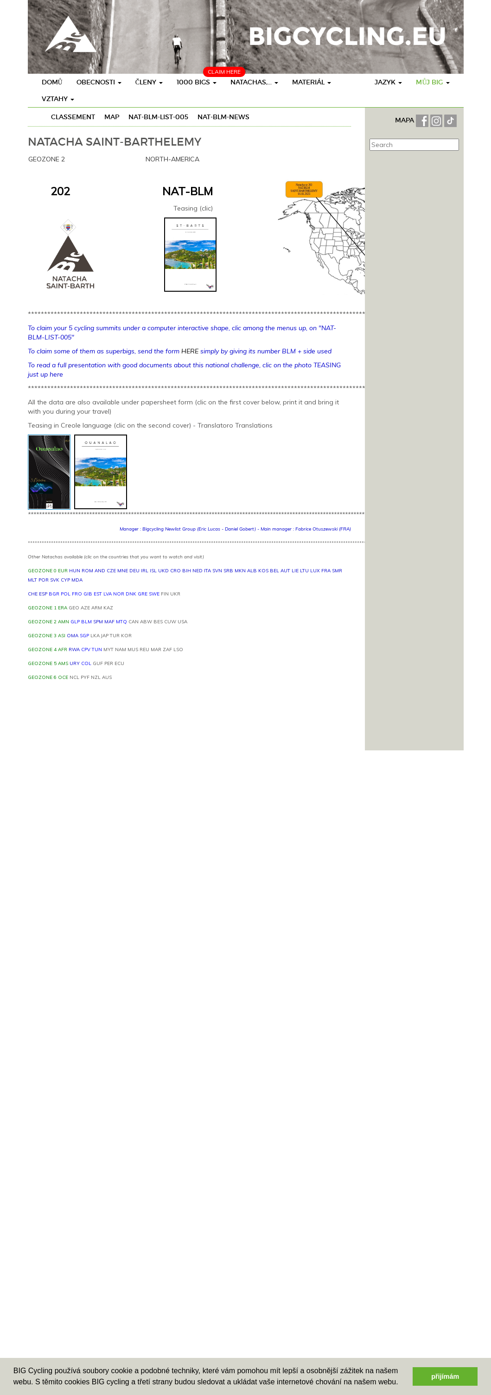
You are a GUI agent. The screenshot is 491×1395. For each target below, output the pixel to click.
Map (111, 117)
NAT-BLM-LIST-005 (158, 117)
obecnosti (99, 82)
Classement (73, 117)
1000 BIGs (197, 82)
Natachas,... (254, 82)
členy (149, 82)
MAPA (405, 120)
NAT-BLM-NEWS (223, 117)
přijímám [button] (445, 1376)
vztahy (58, 99)
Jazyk (388, 82)
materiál (311, 82)
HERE (189, 351)
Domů (52, 82)
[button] (401, 1383)
